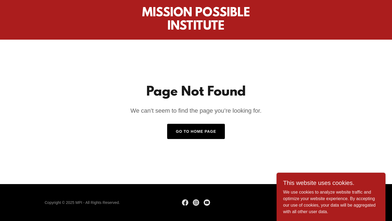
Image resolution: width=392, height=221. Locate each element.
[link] (195, 28)
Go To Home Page (196, 131)
